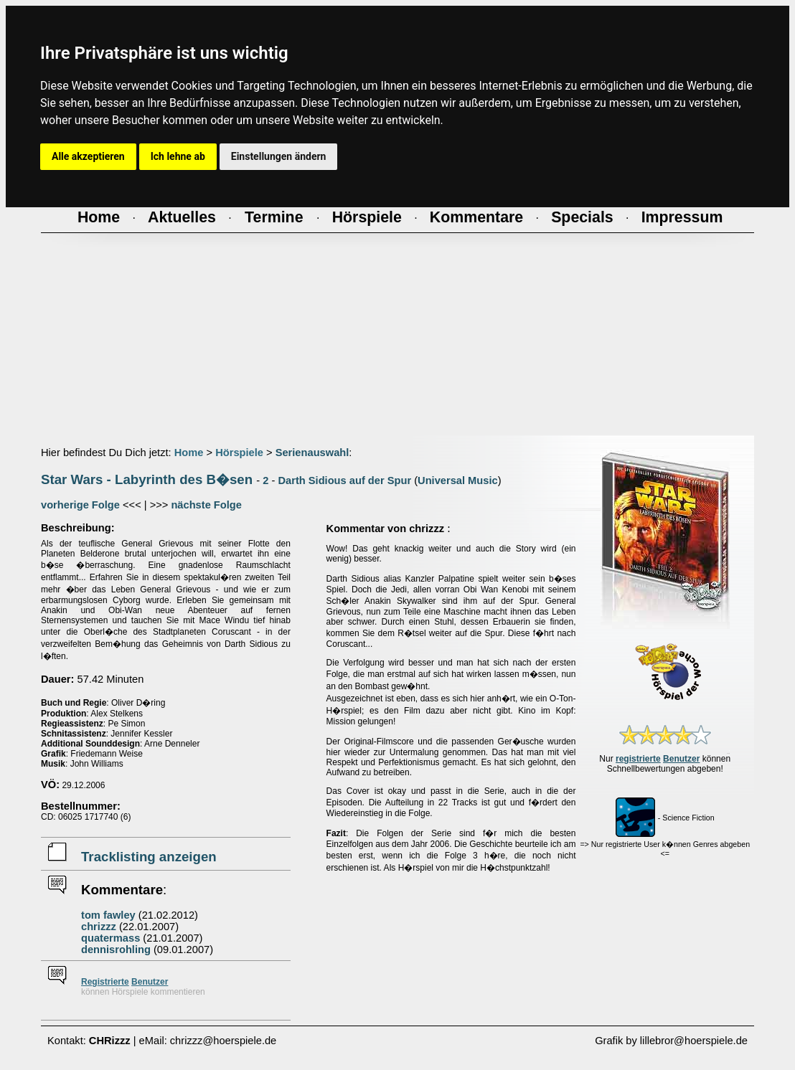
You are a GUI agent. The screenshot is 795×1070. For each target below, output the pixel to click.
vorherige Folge (80, 505)
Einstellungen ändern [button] (278, 156)
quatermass (110, 938)
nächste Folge (206, 505)
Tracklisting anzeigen (149, 856)
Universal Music (458, 480)
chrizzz (98, 926)
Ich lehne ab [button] (178, 156)
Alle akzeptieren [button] (88, 156)
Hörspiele (239, 452)
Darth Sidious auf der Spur (344, 480)
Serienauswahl (312, 452)
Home (189, 452)
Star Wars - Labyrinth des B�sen (147, 479)
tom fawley (108, 915)
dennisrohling (116, 949)
